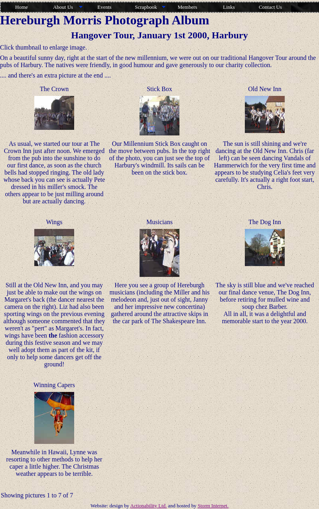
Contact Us (270, 7)
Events (104, 7)
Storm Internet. (213, 506)
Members (187, 7)
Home (21, 7)
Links (229, 7)
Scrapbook (146, 7)
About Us (63, 7)
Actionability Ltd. (148, 506)
